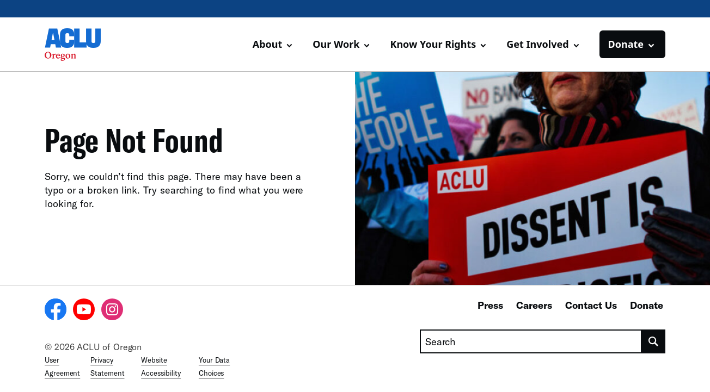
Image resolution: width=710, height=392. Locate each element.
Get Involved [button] (537, 44)
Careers (534, 305)
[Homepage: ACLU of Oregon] (83, 44)
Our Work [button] (336, 44)
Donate (646, 305)
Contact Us (591, 305)
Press (490, 305)
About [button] (268, 44)
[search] (653, 341)
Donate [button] (626, 44)
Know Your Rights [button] (433, 44)
